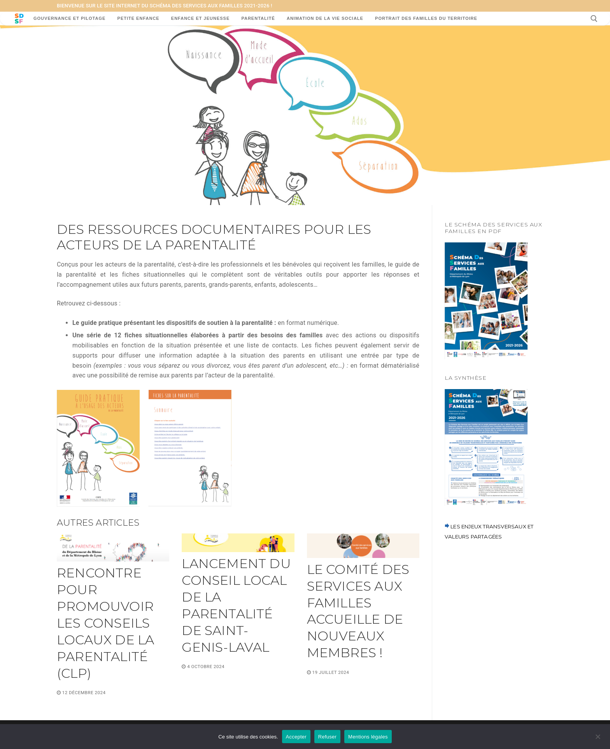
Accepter (296, 737)
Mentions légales (368, 737)
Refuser (327, 737)
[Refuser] (597, 739)
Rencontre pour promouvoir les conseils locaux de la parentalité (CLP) (105, 623)
